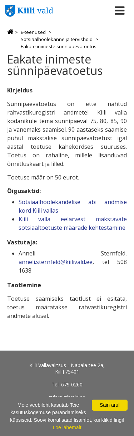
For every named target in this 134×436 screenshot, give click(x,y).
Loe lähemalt (67, 427)
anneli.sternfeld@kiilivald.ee (56, 262)
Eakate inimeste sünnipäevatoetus (58, 46)
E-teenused (33, 32)
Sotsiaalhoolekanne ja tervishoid (57, 39)
